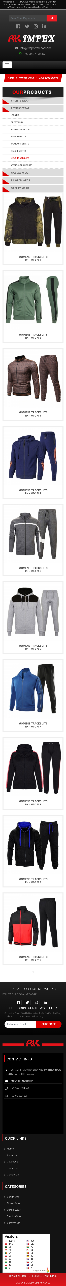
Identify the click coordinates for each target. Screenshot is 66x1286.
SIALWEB (45, 1283)
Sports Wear (12, 1197)
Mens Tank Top (18, 137)
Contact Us (11, 1174)
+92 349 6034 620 (33, 54)
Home (11, 78)
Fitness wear (26, 78)
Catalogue (11, 1161)
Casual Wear (20, 172)
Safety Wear (20, 188)
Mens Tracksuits (48, 78)
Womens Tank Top (20, 129)
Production (11, 1168)
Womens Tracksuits (21, 165)
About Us (10, 1155)
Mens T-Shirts (18, 151)
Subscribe (49, 1024)
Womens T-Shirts (20, 144)
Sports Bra (17, 122)
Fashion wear (20, 180)
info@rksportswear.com (33, 48)
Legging (15, 115)
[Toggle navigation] (7, 64)
